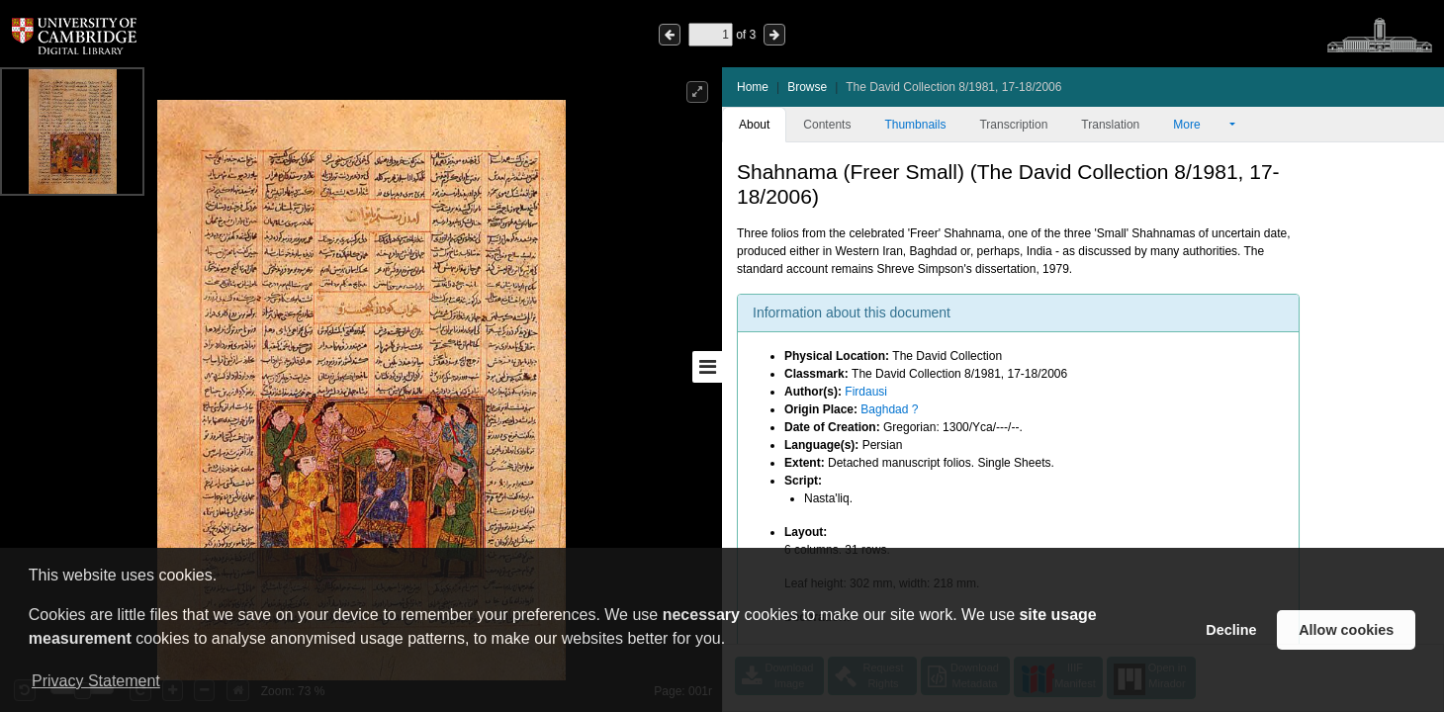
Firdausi (866, 392)
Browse (807, 87)
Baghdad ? (889, 409)
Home (752, 87)
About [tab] (754, 125)
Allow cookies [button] (1346, 630)
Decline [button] (1231, 630)
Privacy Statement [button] (96, 680)
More (1199, 125)
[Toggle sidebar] (707, 367)
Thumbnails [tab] (915, 125)
